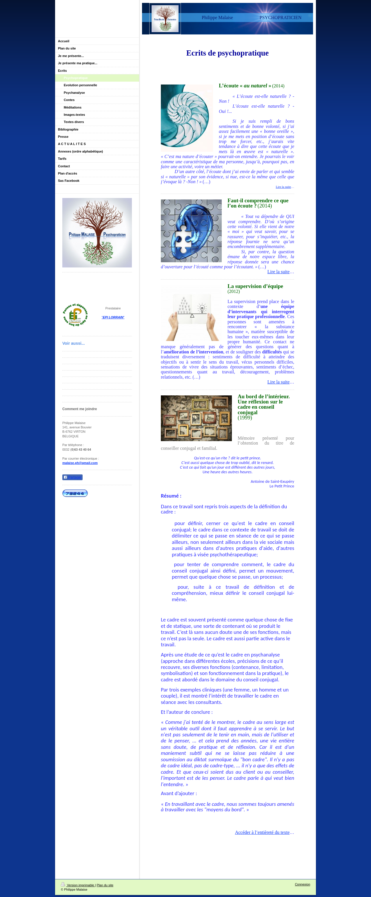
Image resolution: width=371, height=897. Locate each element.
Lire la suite (283, 186)
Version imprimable (78, 885)
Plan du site (105, 885)
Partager (72, 477)
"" (113, 317)
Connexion (302, 884)
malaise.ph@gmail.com (80, 463)
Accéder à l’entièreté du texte (262, 832)
